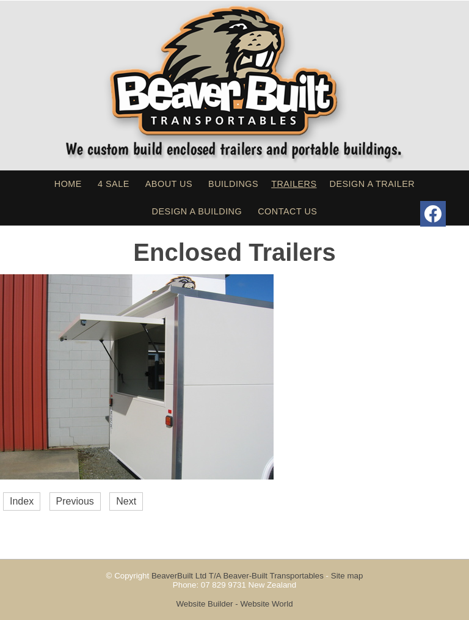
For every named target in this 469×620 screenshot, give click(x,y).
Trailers (293, 184)
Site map (347, 575)
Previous (75, 501)
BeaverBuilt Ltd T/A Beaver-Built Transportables (237, 575)
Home (68, 184)
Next (126, 501)
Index (22, 501)
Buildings (233, 184)
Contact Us (287, 211)
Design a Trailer (372, 184)
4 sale (113, 184)
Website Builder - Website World (234, 603)
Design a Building (197, 211)
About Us (168, 184)
